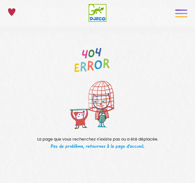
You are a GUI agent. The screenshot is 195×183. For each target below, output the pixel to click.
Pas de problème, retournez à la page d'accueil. (97, 146)
